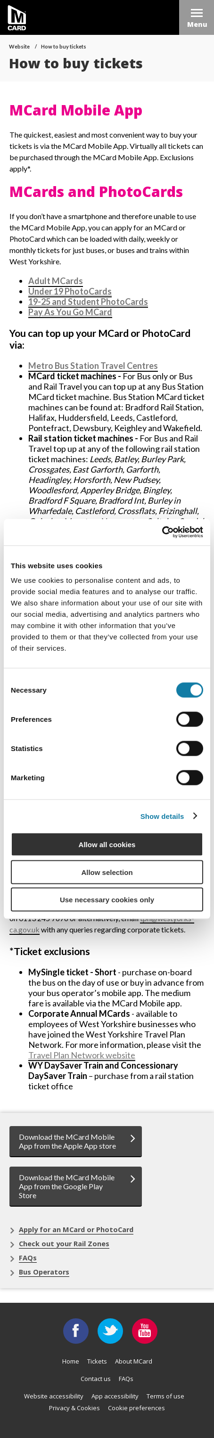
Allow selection (106, 872)
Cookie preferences (136, 1408)
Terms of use (165, 1396)
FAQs (28, 1257)
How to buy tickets (63, 46)
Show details (162, 816)
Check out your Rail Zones (64, 1243)
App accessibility (115, 1396)
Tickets (97, 1361)
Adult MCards (55, 281)
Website (19, 46)
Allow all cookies (107, 845)
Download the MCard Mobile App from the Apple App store (67, 1141)
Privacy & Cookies (74, 1408)
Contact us (96, 1378)
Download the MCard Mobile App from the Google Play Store (67, 1186)
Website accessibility (53, 1396)
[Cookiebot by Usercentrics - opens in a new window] (162, 532)
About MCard (133, 1361)
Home (70, 1361)
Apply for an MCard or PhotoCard (76, 1229)
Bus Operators (44, 1271)
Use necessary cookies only (107, 900)
